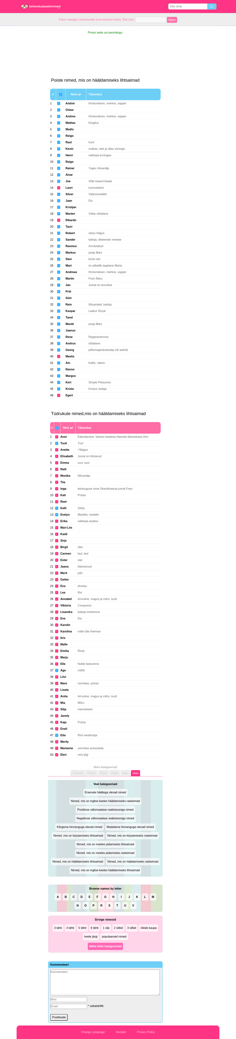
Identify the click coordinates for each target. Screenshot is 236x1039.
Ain (68, 362)
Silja (63, 709)
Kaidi (63, 534)
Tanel (69, 317)
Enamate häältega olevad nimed (105, 792)
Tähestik (77, 773)
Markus (71, 252)
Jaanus (71, 330)
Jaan (69, 200)
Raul (69, 142)
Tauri (69, 226)
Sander (70, 239)
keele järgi (91, 936)
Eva (62, 586)
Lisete (64, 689)
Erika (63, 521)
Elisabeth (66, 456)
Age (63, 670)
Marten (70, 213)
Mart (69, 265)
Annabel (66, 599)
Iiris (62, 637)
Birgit (64, 547)
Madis (70, 129)
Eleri (63, 754)
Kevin (70, 148)
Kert (68, 382)
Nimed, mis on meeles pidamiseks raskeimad (105, 852)
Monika (65, 475)
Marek (70, 323)
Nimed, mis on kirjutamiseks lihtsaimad (78, 835)
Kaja (63, 722)
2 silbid (118, 927)
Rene (69, 336)
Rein (69, 304)
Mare (63, 683)
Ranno (70, 369)
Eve (62, 618)
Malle (64, 644)
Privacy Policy (146, 1032)
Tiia (62, 482)
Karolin (65, 624)
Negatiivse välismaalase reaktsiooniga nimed (105, 818)
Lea (62, 592)
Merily (64, 741)
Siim (69, 298)
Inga (63, 488)
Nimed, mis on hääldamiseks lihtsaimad (77, 861)
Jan (68, 285)
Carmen (65, 553)
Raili (63, 469)
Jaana (64, 566)
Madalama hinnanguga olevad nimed (130, 826)
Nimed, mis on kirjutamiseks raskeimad (132, 835)
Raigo (70, 161)
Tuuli (63, 443)
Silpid (103, 773)
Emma (64, 462)
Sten (69, 259)
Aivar (69, 174)
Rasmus (71, 246)
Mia (62, 702)
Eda (63, 735)
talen (125, 773)
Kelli (63, 508)
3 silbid (131, 927)
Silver (70, 194)
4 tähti (70, 927)
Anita (64, 696)
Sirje (63, 540)
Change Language (93, 1032)
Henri (69, 155)
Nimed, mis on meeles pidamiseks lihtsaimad (105, 844)
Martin (70, 278)
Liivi (63, 676)
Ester (64, 560)
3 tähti (58, 927)
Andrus (71, 343)
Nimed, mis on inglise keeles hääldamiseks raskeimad (105, 801)
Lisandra (66, 611)
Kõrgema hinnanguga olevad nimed (79, 826)
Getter (64, 579)
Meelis (70, 356)
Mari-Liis (66, 527)
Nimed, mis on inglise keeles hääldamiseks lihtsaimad (105, 870)
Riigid (114, 773)
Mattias (71, 122)
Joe (68, 181)
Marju (64, 657)
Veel (135, 773)
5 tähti (82, 927)
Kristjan (71, 207)
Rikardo (71, 220)
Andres (71, 116)
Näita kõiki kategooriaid (105, 946)
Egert (69, 395)
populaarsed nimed (114, 936)
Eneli (63, 728)
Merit (63, 573)
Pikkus (91, 773)
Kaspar (70, 311)
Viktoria (65, 605)
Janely (64, 715)
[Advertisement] (31, 80)
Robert (70, 233)
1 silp (106, 927)
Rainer (70, 168)
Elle (62, 663)
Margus (71, 375)
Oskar (70, 109)
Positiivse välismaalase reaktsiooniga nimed (105, 809)
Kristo (70, 388)
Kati (63, 495)
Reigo (70, 135)
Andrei (70, 103)
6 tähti (95, 927)
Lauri (69, 187)
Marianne (66, 748)
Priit (68, 291)
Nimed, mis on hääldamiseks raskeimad (132, 861)
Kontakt (121, 1032)
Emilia (64, 650)
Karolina (66, 631)
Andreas (71, 272)
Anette (64, 449)
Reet (63, 501)
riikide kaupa (148, 927)
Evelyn (65, 514)
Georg (70, 349)
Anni (63, 436)
